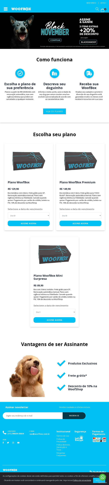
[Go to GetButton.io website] (102, 482)
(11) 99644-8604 (16, 433)
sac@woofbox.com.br (40, 434)
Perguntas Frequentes (61, 454)
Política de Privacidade (61, 440)
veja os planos (54, 111)
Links (102, 3)
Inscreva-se (74, 415)
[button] (97, 9)
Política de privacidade (82, 480)
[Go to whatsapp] (102, 477)
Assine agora (28, 223)
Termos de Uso (63, 436)
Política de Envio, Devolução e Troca (63, 447)
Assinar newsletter (16, 407)
